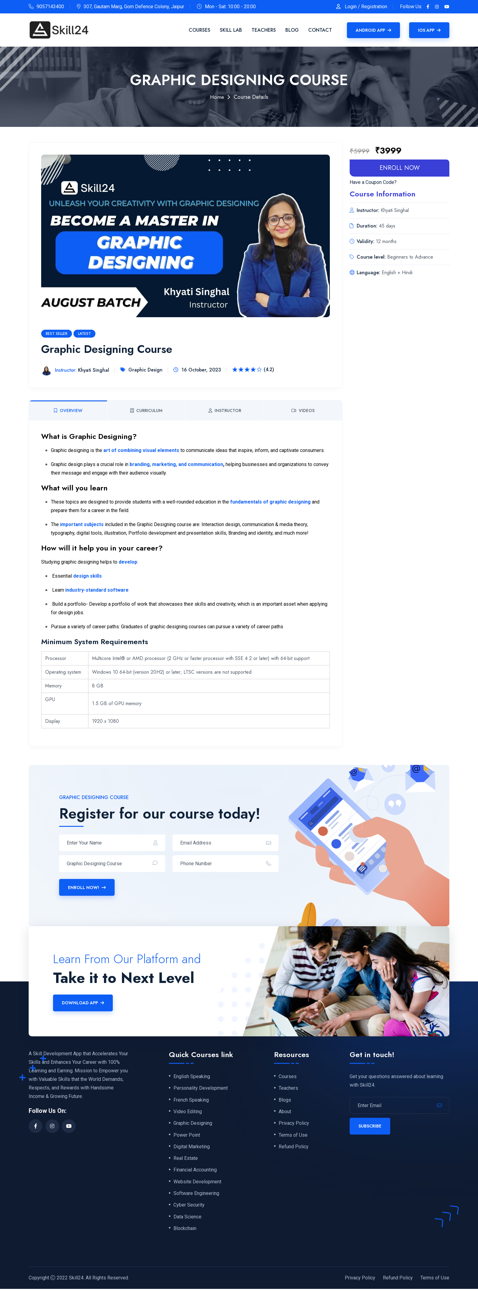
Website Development (197, 1183)
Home (217, 97)
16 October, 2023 (201, 369)
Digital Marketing (191, 1147)
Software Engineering (196, 1195)
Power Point (186, 1136)
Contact (320, 30)
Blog (292, 30)
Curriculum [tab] (146, 410)
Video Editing (187, 1112)
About (285, 1112)
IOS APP (429, 30)
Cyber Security (189, 1207)
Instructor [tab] (225, 410)
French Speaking (191, 1100)
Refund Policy (294, 1147)
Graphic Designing (192, 1124)
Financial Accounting (195, 1171)
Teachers (263, 30)
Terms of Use (293, 1136)
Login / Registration (366, 6)
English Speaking (191, 1076)
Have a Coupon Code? (373, 182)
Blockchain (184, 1230)
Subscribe (369, 1126)
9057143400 (50, 6)
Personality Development (200, 1088)
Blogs (285, 1100)
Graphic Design (144, 369)
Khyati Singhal (76, 370)
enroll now (400, 167)
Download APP (83, 1003)
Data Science (187, 1218)
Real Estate (185, 1159)
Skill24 (76, 1280)
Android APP (373, 30)
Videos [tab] (303, 410)
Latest (84, 333)
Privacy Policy (294, 1124)
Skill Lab (231, 30)
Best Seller (56, 333)
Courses (199, 30)
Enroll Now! (87, 887)
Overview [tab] (68, 410)
